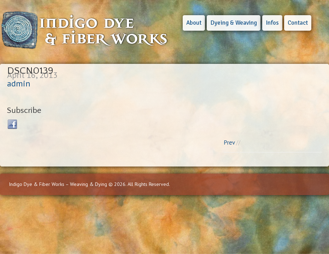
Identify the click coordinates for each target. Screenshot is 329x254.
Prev (229, 142)
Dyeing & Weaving (233, 22)
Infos (272, 22)
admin (18, 83)
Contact (298, 22)
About (193, 22)
